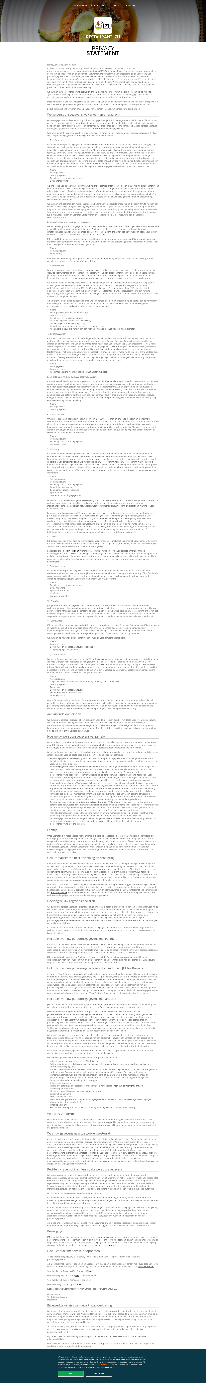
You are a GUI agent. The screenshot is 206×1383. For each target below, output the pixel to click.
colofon (130, 5)
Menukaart (80, 5)
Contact (116, 5)
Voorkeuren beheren (106, 1365)
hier (90, 1271)
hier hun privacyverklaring (126, 1085)
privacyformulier (59, 892)
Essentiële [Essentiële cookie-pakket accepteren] (99, 1374)
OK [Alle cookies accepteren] (70, 1374)
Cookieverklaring (71, 550)
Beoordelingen (99, 5)
